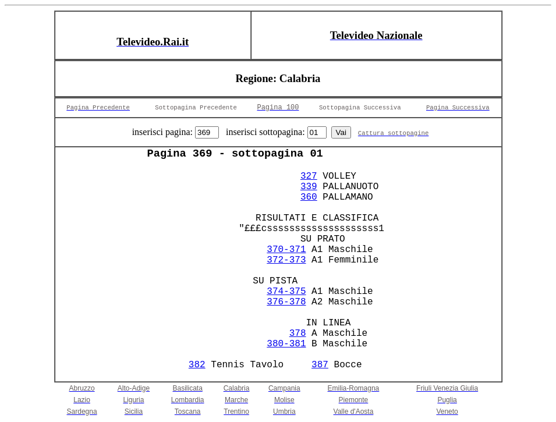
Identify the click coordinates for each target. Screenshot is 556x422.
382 (197, 365)
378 (297, 333)
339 (308, 187)
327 (308, 176)
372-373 (286, 260)
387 (319, 365)
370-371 (286, 249)
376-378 (286, 302)
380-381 (286, 344)
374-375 (286, 291)
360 (308, 197)
